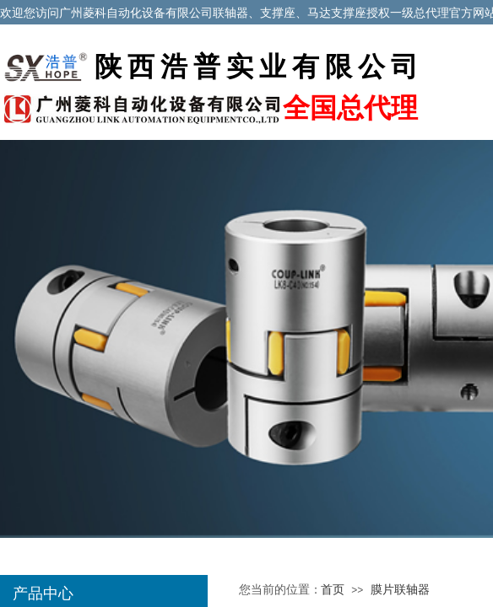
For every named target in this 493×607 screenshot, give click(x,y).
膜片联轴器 (400, 589)
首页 (332, 589)
